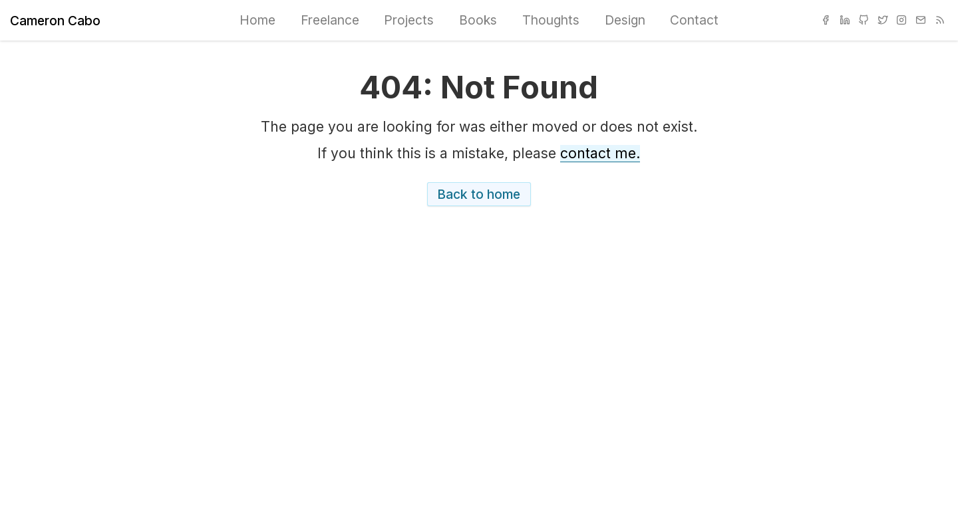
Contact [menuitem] (694, 20)
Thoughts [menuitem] (550, 20)
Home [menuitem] (257, 20)
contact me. (600, 153)
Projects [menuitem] (409, 20)
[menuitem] (826, 21)
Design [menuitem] (625, 20)
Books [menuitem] (478, 20)
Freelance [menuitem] (330, 20)
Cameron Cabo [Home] (55, 21)
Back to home (478, 194)
